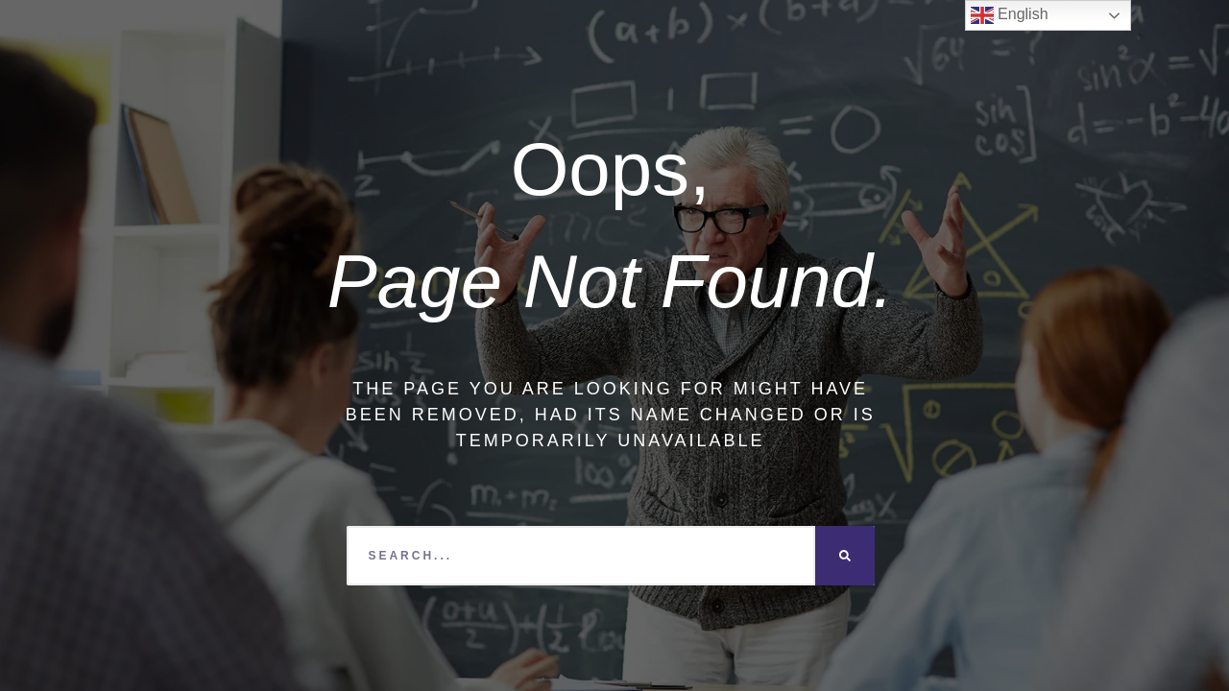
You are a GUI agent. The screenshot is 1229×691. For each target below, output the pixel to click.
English (1009, 15)
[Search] (845, 555)
